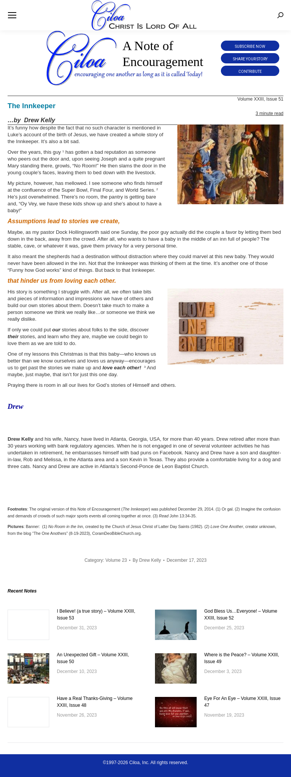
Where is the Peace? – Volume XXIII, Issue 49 (241, 658)
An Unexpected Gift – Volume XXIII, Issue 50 (93, 658)
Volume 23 (116, 560)
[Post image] (28, 625)
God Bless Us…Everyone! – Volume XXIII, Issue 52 (240, 614)
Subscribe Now (250, 46)
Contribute (250, 71)
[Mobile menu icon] (12, 15)
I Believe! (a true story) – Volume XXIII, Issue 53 (96, 614)
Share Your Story (250, 59)
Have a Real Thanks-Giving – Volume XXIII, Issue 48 (95, 702)
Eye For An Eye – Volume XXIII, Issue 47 (242, 702)
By (147, 560)
